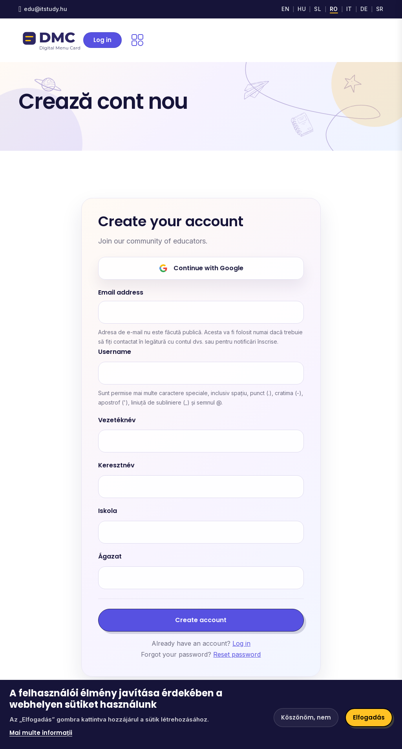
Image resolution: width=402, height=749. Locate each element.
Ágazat (110, 557)
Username (114, 352)
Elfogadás (369, 717)
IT (349, 8)
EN (285, 8)
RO (334, 8)
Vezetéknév (117, 420)
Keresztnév (116, 465)
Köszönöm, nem (306, 717)
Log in (102, 40)
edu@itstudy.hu (45, 8)
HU (302, 8)
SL (317, 8)
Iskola (107, 511)
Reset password (237, 654)
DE (364, 8)
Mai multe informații (40, 733)
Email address (120, 293)
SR (380, 8)
